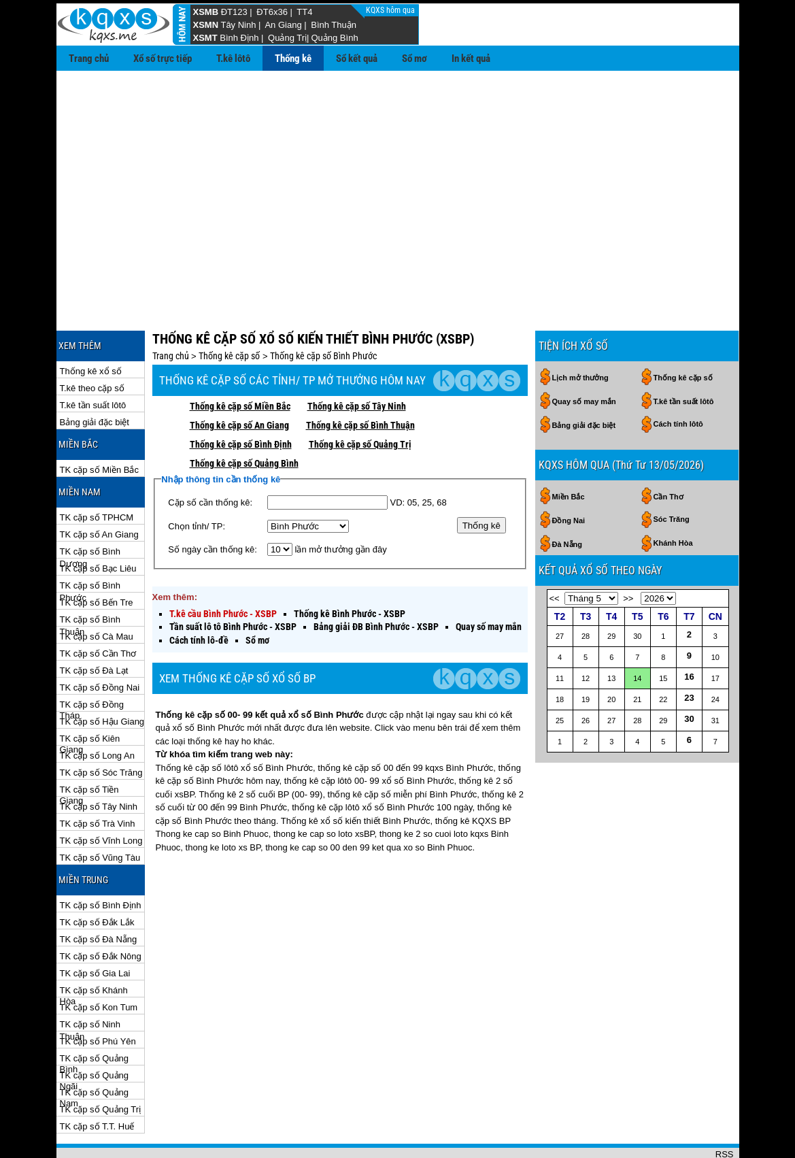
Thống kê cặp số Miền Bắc (240, 362)
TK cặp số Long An (97, 711)
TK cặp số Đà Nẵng (98, 895)
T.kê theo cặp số (92, 344)
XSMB (206, 12)
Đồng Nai (569, 476)
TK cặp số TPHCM (97, 473)
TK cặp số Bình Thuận (90, 576)
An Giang (283, 25)
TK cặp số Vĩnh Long (101, 796)
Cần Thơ (668, 452)
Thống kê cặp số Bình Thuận (360, 381)
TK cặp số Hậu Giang (102, 677)
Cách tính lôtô (678, 380)
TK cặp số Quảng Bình (94, 1015)
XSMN (206, 25)
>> (628, 554)
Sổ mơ (414, 58)
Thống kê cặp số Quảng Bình (244, 419)
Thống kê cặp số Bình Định (241, 400)
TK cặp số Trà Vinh (97, 779)
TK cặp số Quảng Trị (100, 1065)
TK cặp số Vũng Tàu (100, 813)
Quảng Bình (334, 38)
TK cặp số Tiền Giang (89, 746)
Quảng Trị (287, 38)
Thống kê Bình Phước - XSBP (349, 569)
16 (689, 632)
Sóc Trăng (672, 475)
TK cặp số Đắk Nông (100, 912)
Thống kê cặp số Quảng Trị (360, 400)
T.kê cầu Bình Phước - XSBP (223, 569)
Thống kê (293, 58)
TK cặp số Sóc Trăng (101, 728)
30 (689, 674)
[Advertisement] (397, 173)
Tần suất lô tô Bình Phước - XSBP (233, 582)
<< (554, 554)
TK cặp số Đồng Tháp (92, 661)
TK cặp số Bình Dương (90, 508)
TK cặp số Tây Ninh (98, 762)
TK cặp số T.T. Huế (97, 1082)
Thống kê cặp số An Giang (239, 381)
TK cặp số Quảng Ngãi (94, 1032)
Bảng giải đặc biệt (94, 378)
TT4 (304, 12)
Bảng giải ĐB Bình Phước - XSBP (376, 582)
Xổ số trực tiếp (162, 58)
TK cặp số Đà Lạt (94, 626)
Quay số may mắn (489, 582)
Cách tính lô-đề (199, 596)
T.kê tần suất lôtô (93, 361)
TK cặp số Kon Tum (99, 963)
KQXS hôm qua (391, 10)
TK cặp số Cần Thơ (98, 609)
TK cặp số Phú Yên (98, 997)
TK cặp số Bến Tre (96, 558)
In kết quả (471, 58)
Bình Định (239, 38)
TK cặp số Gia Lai (95, 929)
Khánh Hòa (673, 499)
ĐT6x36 (272, 12)
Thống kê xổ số (91, 327)
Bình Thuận (333, 25)
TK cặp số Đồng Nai (100, 643)
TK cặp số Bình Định (100, 861)
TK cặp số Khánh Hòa (94, 947)
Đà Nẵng (567, 500)
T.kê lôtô (233, 58)
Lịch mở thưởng (580, 333)
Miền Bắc (568, 452)
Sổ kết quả (356, 58)
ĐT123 (234, 12)
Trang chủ (89, 58)
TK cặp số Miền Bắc (99, 425)
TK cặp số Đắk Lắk (97, 878)
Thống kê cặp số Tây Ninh (356, 362)
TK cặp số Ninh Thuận (90, 981)
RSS (724, 1110)
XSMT (205, 38)
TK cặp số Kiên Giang (90, 695)
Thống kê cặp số (229, 311)
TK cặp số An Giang (99, 490)
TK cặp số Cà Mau (96, 592)
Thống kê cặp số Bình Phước (323, 311)
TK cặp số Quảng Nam (94, 1049)
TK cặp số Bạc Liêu (98, 524)
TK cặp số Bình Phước (90, 542)
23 (689, 653)
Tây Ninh (238, 25)
